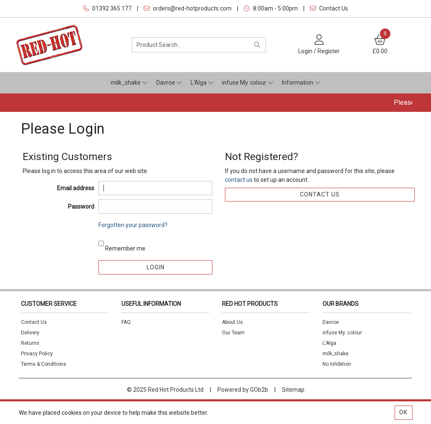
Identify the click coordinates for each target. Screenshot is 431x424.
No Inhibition (337, 364)
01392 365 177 (107, 8)
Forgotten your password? (133, 225)
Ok (403, 412)
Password (81, 206)
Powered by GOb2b (242, 389)
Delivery (30, 333)
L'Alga (202, 82)
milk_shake (129, 82)
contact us (239, 179)
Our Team (233, 333)
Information (301, 82)
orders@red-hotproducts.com (188, 8)
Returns (30, 343)
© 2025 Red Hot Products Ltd (165, 389)
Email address (75, 188)
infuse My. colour (248, 82)
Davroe (169, 82)
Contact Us (329, 8)
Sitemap (293, 389)
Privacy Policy (37, 354)
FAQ (126, 322)
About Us (232, 322)
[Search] (257, 45)
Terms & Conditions (43, 364)
